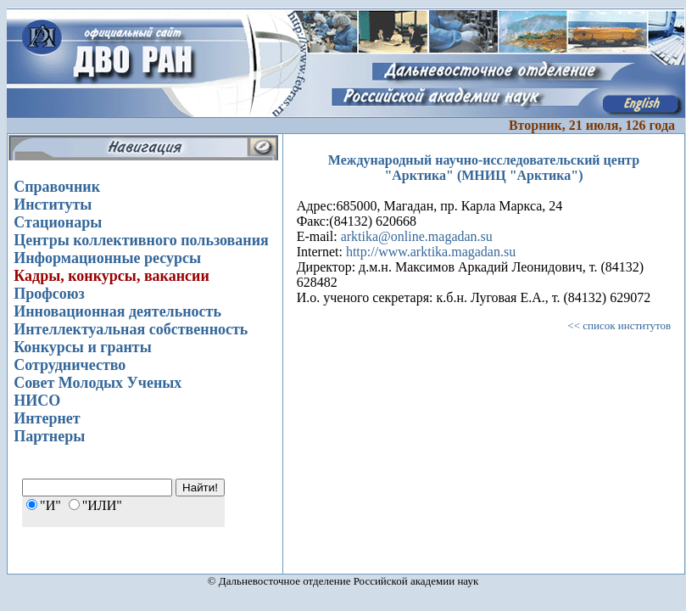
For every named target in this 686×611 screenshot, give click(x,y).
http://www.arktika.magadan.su (431, 251)
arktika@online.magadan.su (417, 236)
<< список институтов (619, 325)
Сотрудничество (69, 364)
